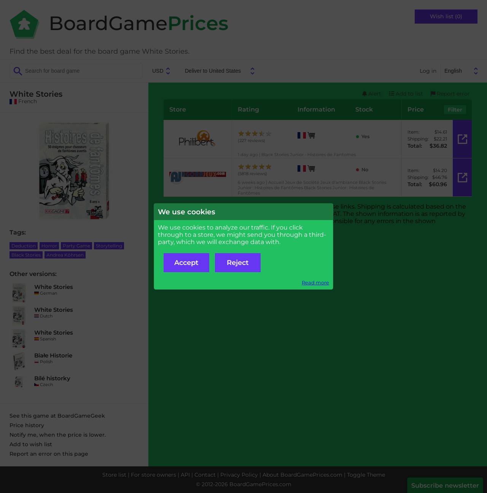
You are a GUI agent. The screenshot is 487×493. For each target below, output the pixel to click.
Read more (315, 283)
